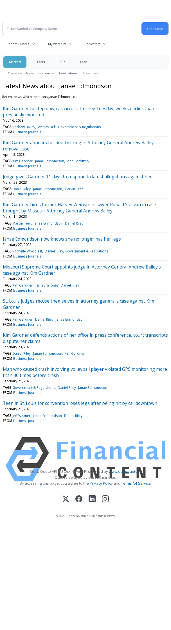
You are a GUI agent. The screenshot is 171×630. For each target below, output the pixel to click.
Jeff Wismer (21, 415)
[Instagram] (105, 499)
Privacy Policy (101, 483)
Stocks (40, 62)
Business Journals (27, 132)
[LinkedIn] (92, 499)
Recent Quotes (18, 44)
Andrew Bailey (23, 127)
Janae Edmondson (49, 161)
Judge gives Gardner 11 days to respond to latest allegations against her (77, 177)
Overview (15, 73)
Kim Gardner (22, 161)
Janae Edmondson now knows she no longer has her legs (62, 239)
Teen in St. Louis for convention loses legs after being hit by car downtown (80, 403)
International (68, 73)
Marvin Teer (73, 189)
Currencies (46, 73)
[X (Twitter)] (65, 499)
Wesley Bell (47, 127)
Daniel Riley (21, 189)
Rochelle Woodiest (27, 251)
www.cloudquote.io (125, 471)
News (30, 73)
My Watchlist (57, 44)
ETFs (62, 62)
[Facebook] (79, 499)
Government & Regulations (79, 127)
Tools (83, 62)
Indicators (93, 44)
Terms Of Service (136, 483)
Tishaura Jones (46, 285)
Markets (15, 62)
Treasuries (90, 73)
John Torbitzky (77, 161)
